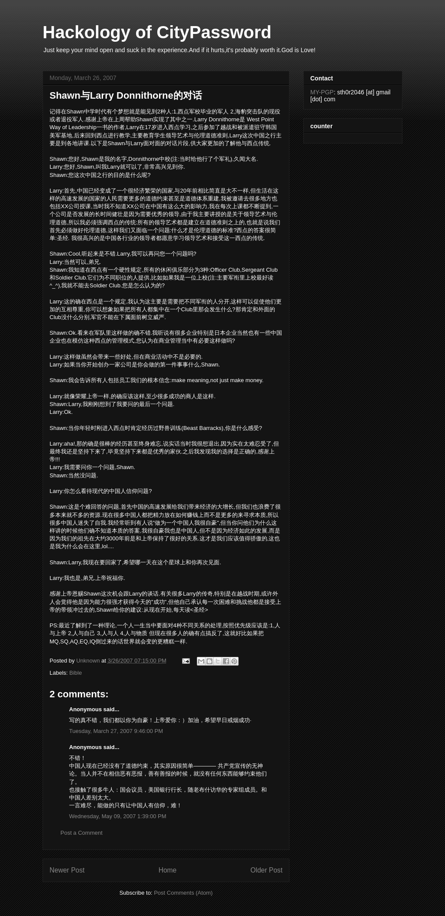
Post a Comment (81, 832)
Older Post (266, 870)
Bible (76, 673)
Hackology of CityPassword (157, 32)
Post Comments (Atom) (183, 892)
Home (168, 870)
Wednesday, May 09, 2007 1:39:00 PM (117, 816)
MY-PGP (322, 92)
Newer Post (67, 870)
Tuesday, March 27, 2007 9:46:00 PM (116, 731)
